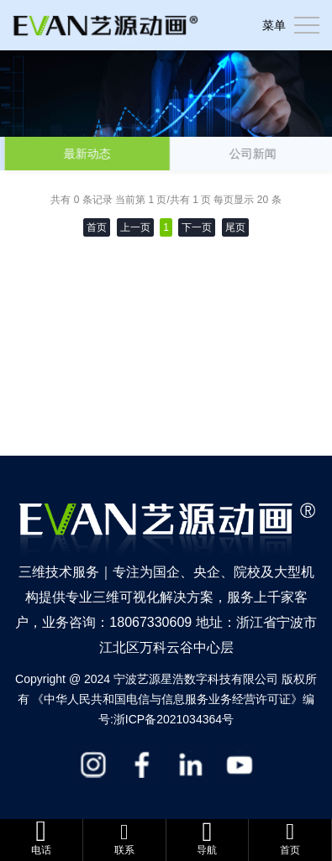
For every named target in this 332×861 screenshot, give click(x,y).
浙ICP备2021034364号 (173, 719)
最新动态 (89, 153)
